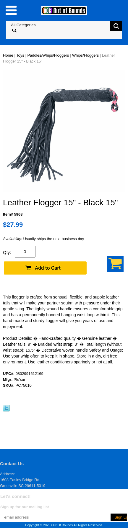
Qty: (7, 252)
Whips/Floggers (85, 55)
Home (8, 55)
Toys (20, 55)
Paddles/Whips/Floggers (48, 55)
